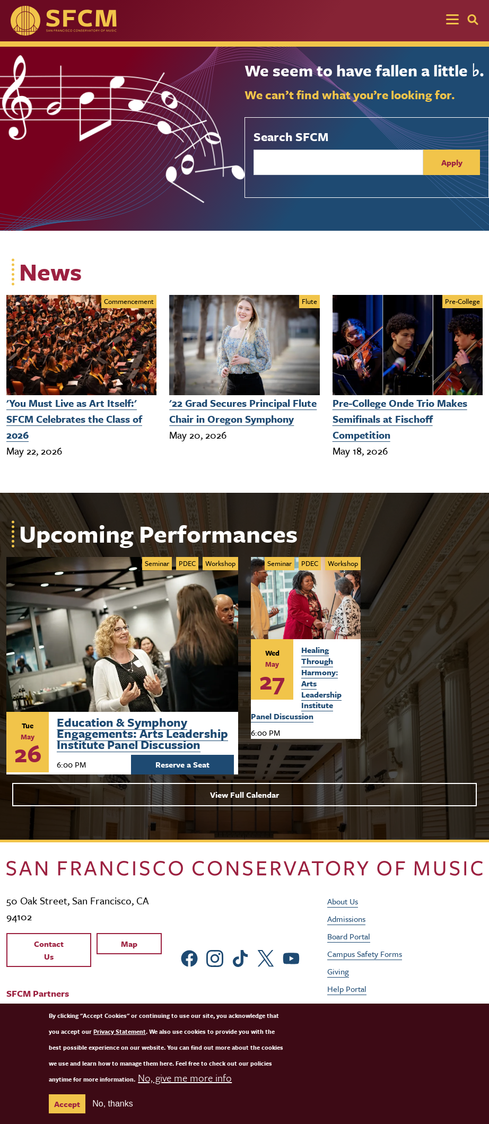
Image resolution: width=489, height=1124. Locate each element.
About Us (342, 901)
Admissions (346, 919)
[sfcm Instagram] (214, 957)
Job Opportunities (358, 1006)
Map (129, 943)
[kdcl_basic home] (244, 867)
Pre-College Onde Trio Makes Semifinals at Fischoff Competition (400, 419)
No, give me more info (185, 1091)
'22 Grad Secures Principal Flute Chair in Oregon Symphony (243, 411)
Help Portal (346, 989)
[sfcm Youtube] (291, 957)
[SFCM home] (64, 20)
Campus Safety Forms (364, 954)
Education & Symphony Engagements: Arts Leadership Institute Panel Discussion (142, 731)
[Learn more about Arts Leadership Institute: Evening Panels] (122, 634)
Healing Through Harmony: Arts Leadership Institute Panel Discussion (296, 683)
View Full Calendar (244, 794)
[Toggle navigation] (452, 20)
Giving (338, 971)
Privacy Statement (119, 1044)
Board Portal (348, 936)
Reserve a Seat (182, 764)
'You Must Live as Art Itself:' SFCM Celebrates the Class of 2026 (74, 419)
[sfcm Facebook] (189, 957)
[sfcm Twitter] (265, 957)
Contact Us (49, 950)
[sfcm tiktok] (240, 957)
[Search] (472, 19)
